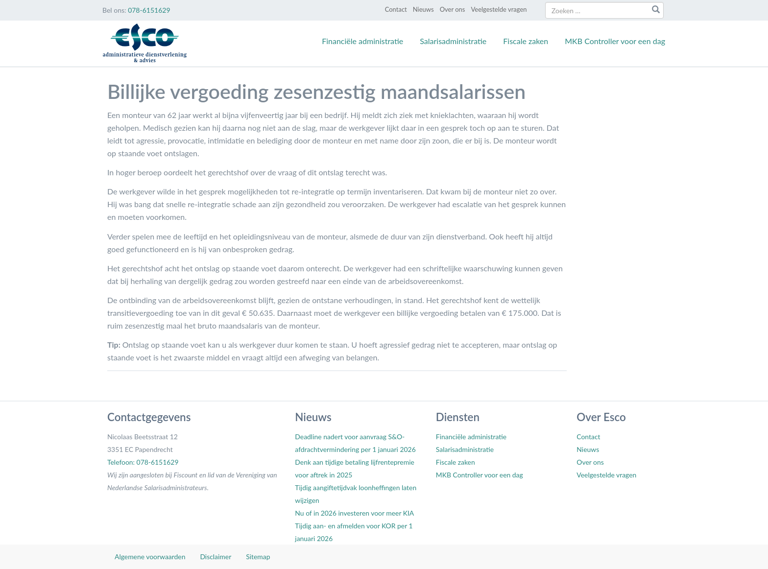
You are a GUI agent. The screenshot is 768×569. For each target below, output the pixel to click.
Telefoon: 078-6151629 (142, 462)
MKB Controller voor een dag (615, 41)
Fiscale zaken (525, 41)
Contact (396, 9)
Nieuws (423, 9)
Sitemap (258, 556)
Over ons (452, 9)
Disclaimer (215, 556)
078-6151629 (149, 10)
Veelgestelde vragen (499, 9)
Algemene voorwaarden (150, 556)
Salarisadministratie (453, 41)
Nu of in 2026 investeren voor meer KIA (354, 513)
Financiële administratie (362, 41)
